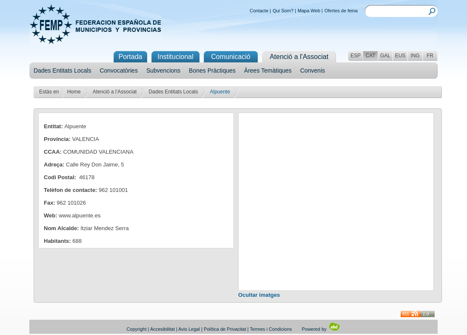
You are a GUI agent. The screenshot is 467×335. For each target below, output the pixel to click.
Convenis (312, 70)
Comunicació (230, 56)
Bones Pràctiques (212, 70)
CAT (370, 56)
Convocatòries (119, 70)
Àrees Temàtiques (268, 70)
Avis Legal (189, 329)
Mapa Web (309, 10)
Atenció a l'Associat (115, 92)
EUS (400, 56)
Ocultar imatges (259, 295)
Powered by (321, 329)
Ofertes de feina (341, 10)
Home (74, 92)
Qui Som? (283, 10)
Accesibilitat (162, 329)
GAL (385, 56)
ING (414, 56)
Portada (130, 56)
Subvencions (163, 70)
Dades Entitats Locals (62, 70)
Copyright (136, 329)
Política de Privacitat (225, 329)
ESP (355, 56)
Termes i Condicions (271, 329)
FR (430, 56)
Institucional (175, 56)
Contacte (259, 10)
